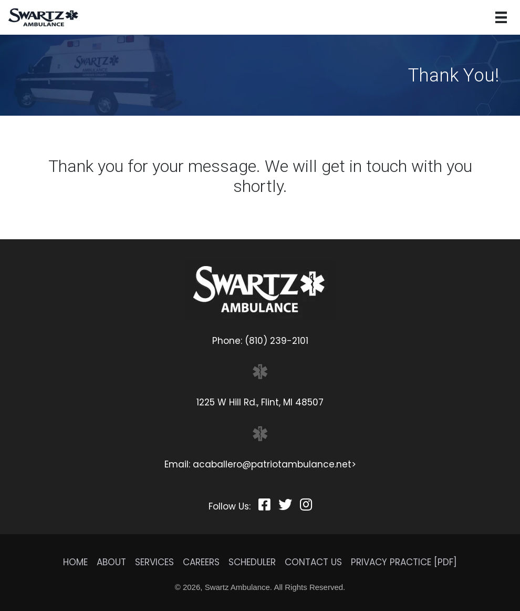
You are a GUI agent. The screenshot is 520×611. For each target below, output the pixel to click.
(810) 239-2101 (276, 340)
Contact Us (313, 562)
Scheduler (252, 562)
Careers (201, 562)
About (111, 562)
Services (154, 562)
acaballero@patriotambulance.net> (274, 464)
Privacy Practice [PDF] (404, 562)
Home (75, 562)
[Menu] (501, 17)
